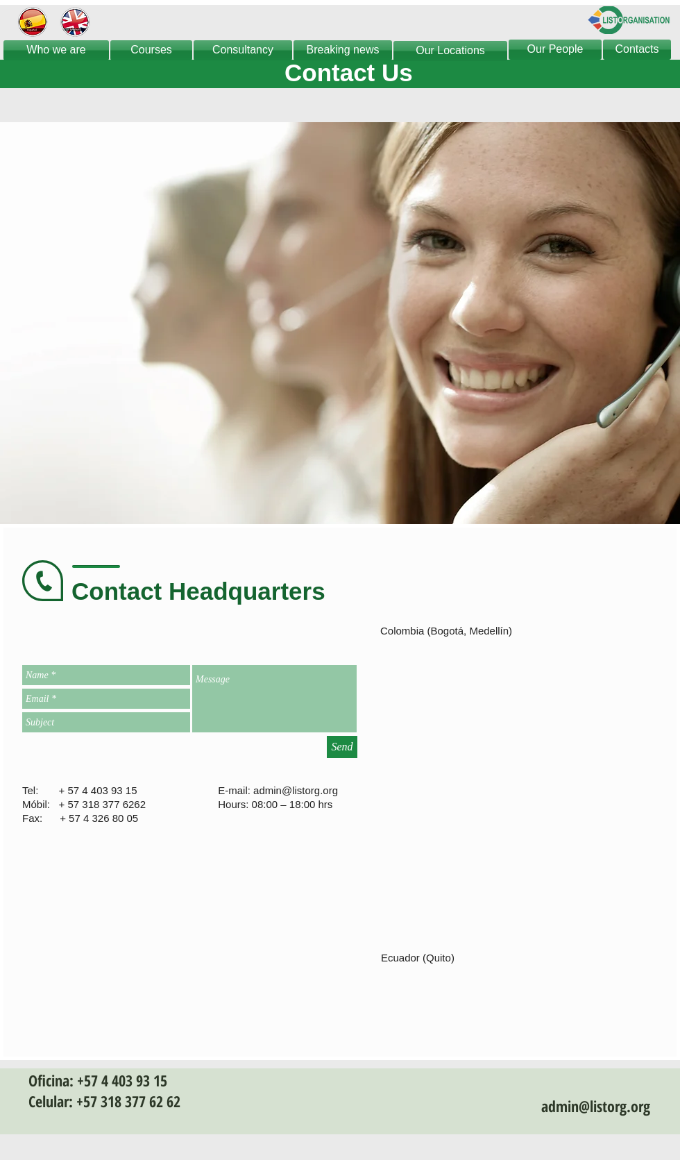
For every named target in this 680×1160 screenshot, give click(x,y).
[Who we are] (56, 50)
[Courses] (151, 50)
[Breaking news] (343, 50)
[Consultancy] (243, 50)
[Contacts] (637, 50)
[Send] (342, 747)
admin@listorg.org (295, 790)
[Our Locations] (450, 51)
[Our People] (555, 50)
